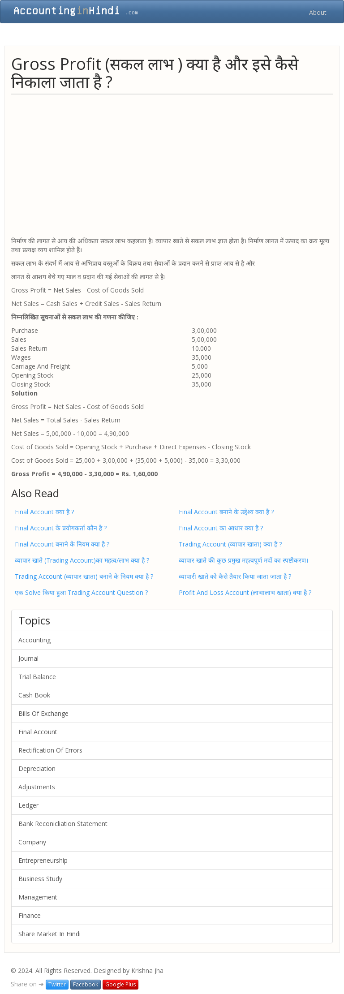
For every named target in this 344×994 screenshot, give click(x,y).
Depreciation (37, 768)
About (318, 12)
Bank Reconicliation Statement (63, 823)
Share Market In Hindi (49, 933)
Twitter (57, 984)
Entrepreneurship (43, 860)
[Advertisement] (172, 165)
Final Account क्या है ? (44, 512)
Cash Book (34, 695)
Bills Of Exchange (43, 713)
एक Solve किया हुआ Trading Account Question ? (81, 592)
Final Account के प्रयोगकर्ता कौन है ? (61, 528)
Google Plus (120, 984)
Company (32, 842)
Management (37, 897)
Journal (28, 658)
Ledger (28, 805)
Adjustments (36, 787)
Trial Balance (37, 676)
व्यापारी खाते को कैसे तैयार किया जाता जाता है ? (235, 576)
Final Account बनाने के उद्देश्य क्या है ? (226, 512)
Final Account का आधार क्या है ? (221, 528)
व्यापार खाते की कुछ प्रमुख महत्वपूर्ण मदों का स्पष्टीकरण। (243, 560)
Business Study (40, 878)
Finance (29, 915)
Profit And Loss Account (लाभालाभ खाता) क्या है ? (245, 592)
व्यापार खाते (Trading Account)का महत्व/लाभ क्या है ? (82, 560)
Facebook (85, 984)
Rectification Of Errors (50, 750)
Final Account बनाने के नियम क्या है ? (62, 544)
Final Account (37, 731)
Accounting (34, 640)
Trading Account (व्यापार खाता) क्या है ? (230, 544)
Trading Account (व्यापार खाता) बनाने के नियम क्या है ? (84, 576)
